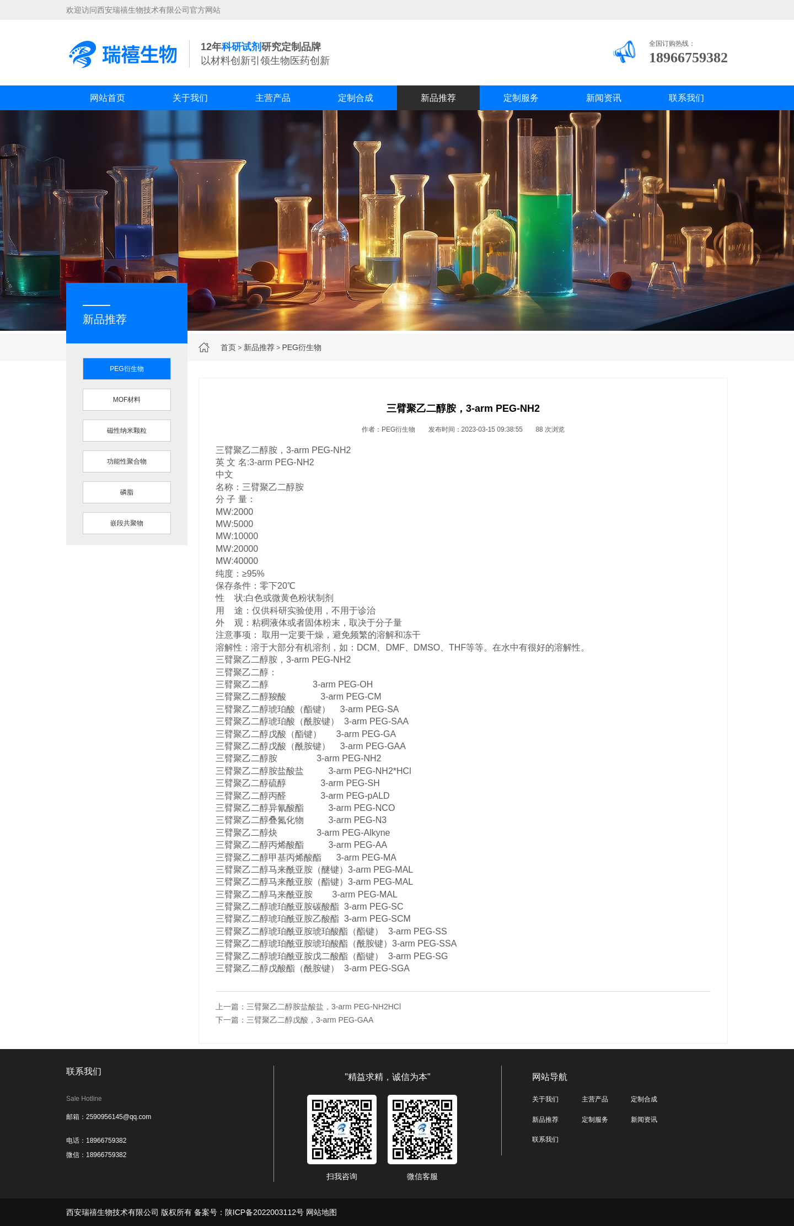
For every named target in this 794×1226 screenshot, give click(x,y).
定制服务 (521, 98)
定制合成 (355, 98)
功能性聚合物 (127, 461)
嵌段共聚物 (126, 523)
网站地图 (321, 1212)
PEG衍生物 (301, 347)
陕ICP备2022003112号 (264, 1212)
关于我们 (190, 98)
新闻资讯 (603, 98)
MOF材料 (127, 400)
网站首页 (107, 98)
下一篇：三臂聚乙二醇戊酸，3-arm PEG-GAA (294, 1019)
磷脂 (126, 492)
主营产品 (273, 98)
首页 (228, 347)
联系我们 (686, 98)
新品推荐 (438, 98)
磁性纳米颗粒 (127, 430)
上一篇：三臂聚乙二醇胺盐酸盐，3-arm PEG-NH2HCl (308, 1006)
